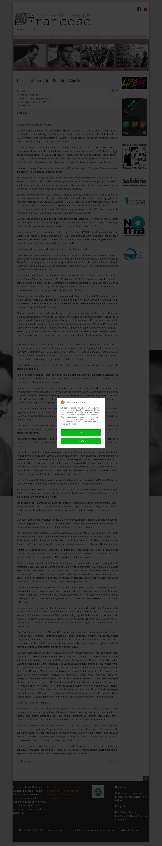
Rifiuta (81, 441)
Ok (80, 432)
